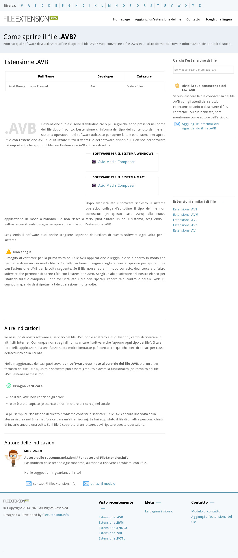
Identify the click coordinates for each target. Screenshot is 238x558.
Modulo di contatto (205, 511)
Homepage (121, 19)
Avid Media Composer (116, 162)
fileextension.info (55, 515)
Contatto (193, 19)
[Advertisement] (84, 106)
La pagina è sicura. (159, 511)
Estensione (185, 209)
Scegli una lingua (218, 19)
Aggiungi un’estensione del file (158, 19)
